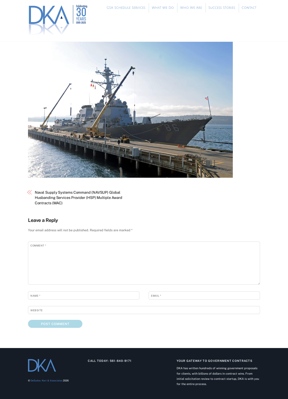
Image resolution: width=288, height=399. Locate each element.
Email (156, 295)
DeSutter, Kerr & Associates (46, 380)
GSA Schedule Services (126, 8)
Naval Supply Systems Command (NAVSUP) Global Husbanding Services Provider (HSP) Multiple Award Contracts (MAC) (78, 197)
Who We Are (191, 8)
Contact (249, 8)
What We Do (163, 8)
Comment (38, 245)
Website (36, 310)
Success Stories (221, 8)
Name (35, 295)
